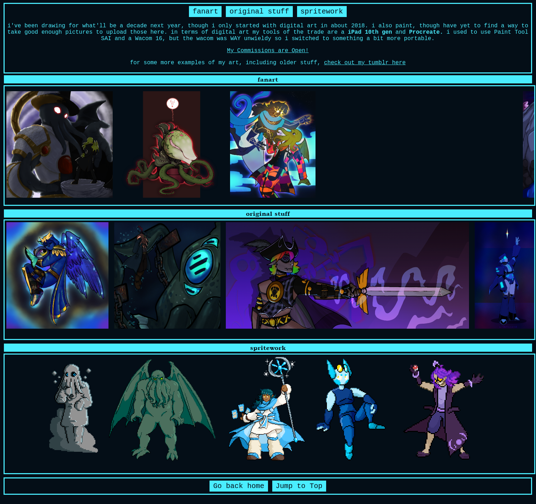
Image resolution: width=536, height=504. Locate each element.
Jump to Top (299, 486)
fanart (205, 11)
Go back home (238, 486)
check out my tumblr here (365, 63)
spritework (322, 11)
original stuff (259, 11)
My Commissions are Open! (267, 51)
